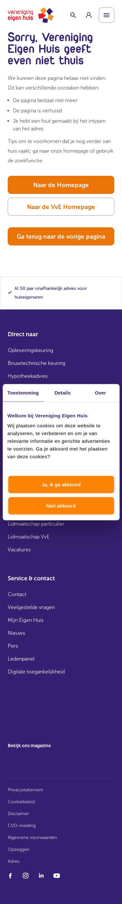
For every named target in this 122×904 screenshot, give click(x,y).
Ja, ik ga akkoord (61, 484)
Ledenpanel (21, 659)
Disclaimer (18, 813)
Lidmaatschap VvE (29, 537)
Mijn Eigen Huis (25, 620)
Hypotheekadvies (28, 376)
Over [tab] (100, 392)
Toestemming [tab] (23, 392)
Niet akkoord (61, 505)
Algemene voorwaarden (32, 837)
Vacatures (19, 550)
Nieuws (16, 633)
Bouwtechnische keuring (36, 363)
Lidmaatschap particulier (36, 524)
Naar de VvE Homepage (61, 207)
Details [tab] (62, 392)
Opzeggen (18, 849)
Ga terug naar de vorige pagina (61, 236)
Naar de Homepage (61, 185)
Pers (13, 646)
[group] (88, 15)
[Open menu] (106, 15)
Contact (17, 594)
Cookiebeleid (21, 801)
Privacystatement (25, 790)
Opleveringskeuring (30, 350)
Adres (13, 861)
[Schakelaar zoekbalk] (73, 15)
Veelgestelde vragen (31, 607)
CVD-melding (22, 825)
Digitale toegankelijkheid (36, 672)
